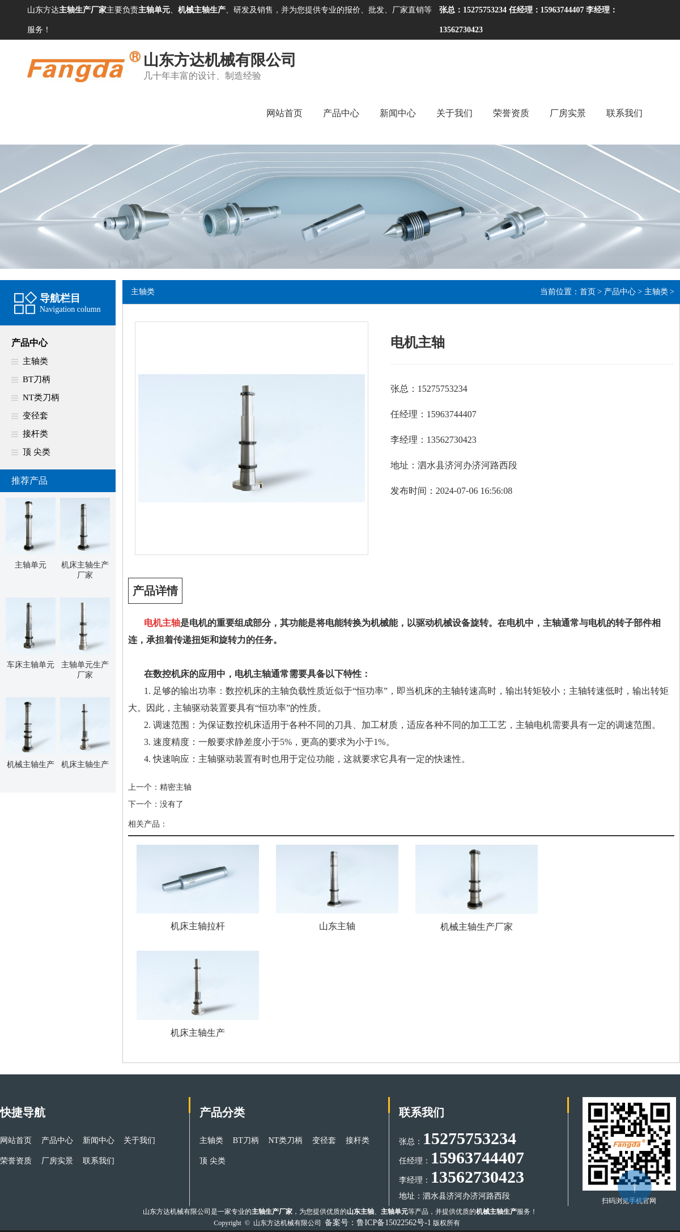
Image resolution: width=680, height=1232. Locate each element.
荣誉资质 (511, 113)
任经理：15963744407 (546, 10)
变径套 (35, 415)
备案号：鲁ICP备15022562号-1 (377, 1222)
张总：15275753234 (474, 10)
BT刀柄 (36, 379)
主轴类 (35, 361)
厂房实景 (568, 113)
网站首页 (284, 113)
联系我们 (624, 113)
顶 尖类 (36, 451)
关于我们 (454, 113)
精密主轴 (176, 787)
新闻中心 (398, 113)
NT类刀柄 (41, 397)
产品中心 (341, 113)
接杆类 (35, 433)
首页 (588, 291)
